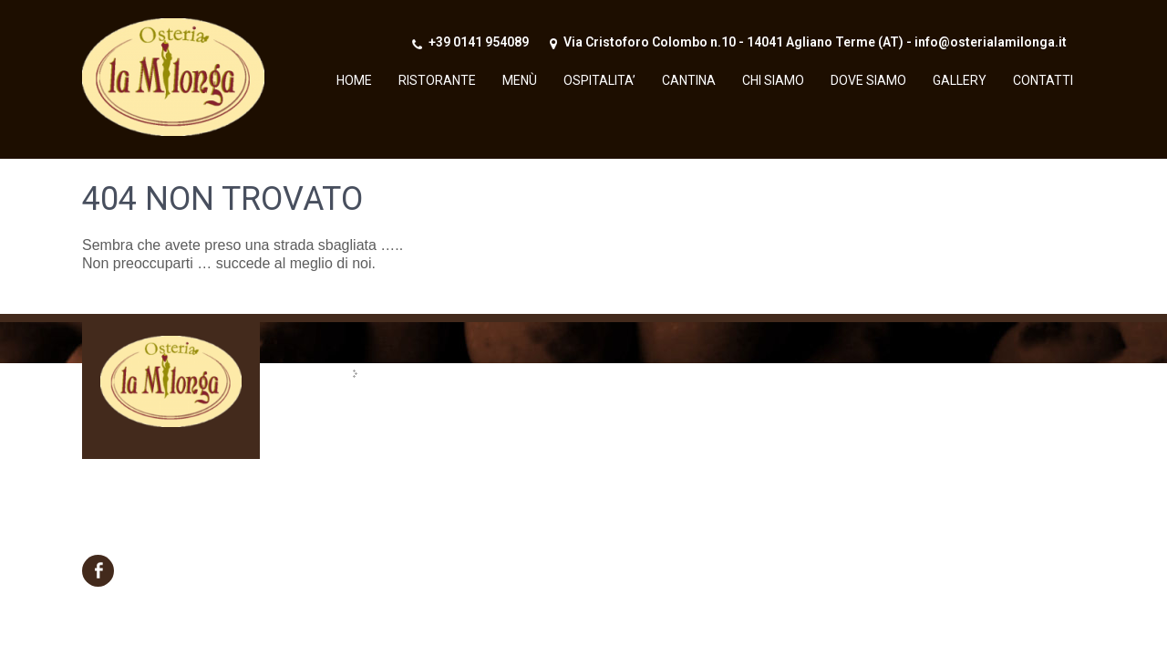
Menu (1057, 70)
